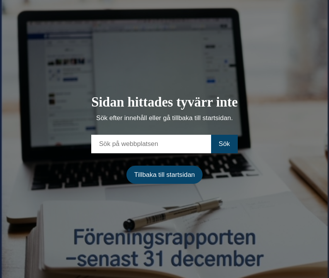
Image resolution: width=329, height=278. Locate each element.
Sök (224, 143)
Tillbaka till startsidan (164, 174)
